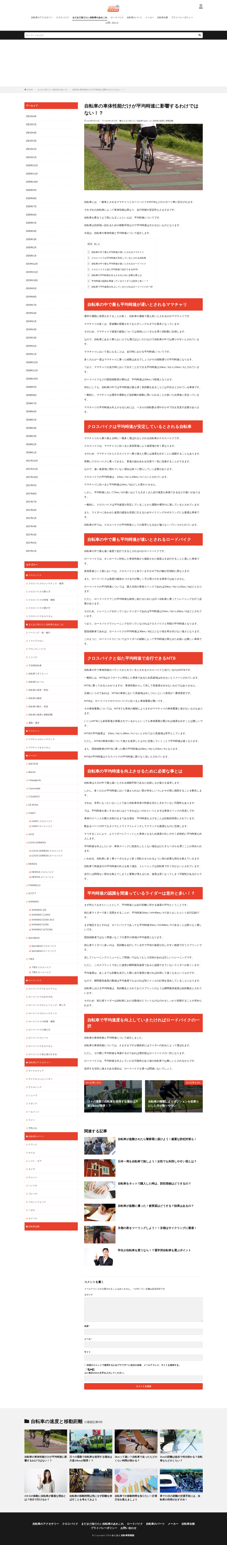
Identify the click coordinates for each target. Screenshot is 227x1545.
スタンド (32, 1091)
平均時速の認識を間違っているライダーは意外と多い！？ (117, 280)
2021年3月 (31, 140)
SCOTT (32, 884)
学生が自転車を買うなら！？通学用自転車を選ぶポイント (154, 1249)
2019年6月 (31, 310)
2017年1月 (31, 546)
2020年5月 (31, 221)
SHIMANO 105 (39, 900)
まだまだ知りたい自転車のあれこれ (89, 17)
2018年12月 (32, 359)
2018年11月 (32, 367)
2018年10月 (32, 375)
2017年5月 (31, 513)
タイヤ (31, 1156)
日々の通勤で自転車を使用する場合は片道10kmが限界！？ (90, 1458)
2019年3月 (31, 335)
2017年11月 (32, 465)
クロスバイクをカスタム (40, 610)
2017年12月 (32, 456)
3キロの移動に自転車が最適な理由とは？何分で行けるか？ (43, 1497)
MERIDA (32, 855)
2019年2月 (31, 343)
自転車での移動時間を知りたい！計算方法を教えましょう (136, 1497)
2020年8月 (31, 197)
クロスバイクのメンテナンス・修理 (46, 578)
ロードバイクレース (38, 1027)
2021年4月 (31, 132)
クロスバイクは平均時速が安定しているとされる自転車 (116, 257)
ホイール (32, 1205)
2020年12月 (32, 165)
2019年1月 (31, 351)
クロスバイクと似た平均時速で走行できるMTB (112, 269)
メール (88, 1338)
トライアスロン (36, 634)
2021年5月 (31, 124)
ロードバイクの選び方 (39, 1019)
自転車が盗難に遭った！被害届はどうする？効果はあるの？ (156, 1205)
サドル (31, 1140)
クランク (32, 1132)
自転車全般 (162, 17)
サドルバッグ (35, 1075)
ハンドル (32, 1173)
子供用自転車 (35, 659)
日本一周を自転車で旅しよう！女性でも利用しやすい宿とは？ (157, 1160)
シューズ (32, 1083)
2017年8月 (31, 489)
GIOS (31, 826)
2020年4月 (31, 229)
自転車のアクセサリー (42, 17)
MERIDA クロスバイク (43, 863)
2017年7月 (31, 497)
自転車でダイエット (38, 667)
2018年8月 (31, 392)
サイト (87, 1351)
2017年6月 (31, 505)
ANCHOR (33, 756)
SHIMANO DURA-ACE (43, 910)
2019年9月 (31, 286)
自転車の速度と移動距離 (163, 121)
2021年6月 (31, 116)
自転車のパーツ (134, 17)
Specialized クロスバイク (44, 936)
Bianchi (32, 764)
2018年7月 (31, 400)
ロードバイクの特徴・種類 (41, 1010)
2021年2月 (31, 148)
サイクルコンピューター (40, 1067)
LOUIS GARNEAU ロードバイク (47, 847)
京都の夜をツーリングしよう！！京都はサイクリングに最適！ (157, 1227)
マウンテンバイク (37, 643)
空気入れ (32, 1116)
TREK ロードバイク (41, 962)
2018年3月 (31, 432)
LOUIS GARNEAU (37, 834)
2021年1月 (31, 156)
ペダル (31, 1197)
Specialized (33, 928)
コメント (88, 1294)
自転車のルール (36, 675)
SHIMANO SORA (40, 915)
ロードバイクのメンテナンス (42, 1002)
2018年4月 (31, 424)
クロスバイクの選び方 (39, 602)
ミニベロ (32, 651)
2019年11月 (32, 270)
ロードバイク (117, 17)
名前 (87, 1325)
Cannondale (34, 780)
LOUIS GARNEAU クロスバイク (47, 842)
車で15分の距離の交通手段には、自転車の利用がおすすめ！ (181, 1497)
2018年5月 (31, 416)
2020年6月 (31, 213)
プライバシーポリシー (182, 17)
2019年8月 (31, 294)
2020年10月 (32, 181)
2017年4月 (31, 521)
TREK (31, 949)
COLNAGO (34, 789)
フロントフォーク (37, 1189)
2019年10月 (32, 278)
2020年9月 (31, 189)
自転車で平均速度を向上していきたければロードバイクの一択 (120, 286)
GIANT (32, 805)
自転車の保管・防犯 (38, 683)
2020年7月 (31, 205)
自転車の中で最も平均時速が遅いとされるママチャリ (115, 251)
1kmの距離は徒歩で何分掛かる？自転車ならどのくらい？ (181, 1458)
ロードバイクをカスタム (40, 1035)
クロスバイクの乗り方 (39, 586)
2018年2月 (31, 440)
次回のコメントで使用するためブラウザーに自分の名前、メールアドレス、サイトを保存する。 (134, 1364)
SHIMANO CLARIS (41, 905)
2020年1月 (31, 254)
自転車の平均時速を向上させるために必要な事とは (114, 274)
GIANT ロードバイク (42, 818)
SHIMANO (33, 892)
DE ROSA (33, 797)
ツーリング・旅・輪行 (39, 626)
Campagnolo (34, 772)
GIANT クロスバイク (42, 813)
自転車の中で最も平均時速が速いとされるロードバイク (116, 263)
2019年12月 (32, 262)
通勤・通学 (33, 716)
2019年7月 (31, 302)
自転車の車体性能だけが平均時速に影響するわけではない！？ (98, 89)
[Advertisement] (113, 63)
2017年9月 (31, 481)
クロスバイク (62, 17)
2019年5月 (31, 319)
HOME (30, 89)
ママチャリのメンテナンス (41, 732)
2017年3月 (31, 529)
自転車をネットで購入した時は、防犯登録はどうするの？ (154, 1183)
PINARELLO (34, 876)
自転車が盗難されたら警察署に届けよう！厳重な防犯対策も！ (157, 1138)
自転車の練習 (35, 691)
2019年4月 (31, 327)
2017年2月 (31, 538)
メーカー (149, 17)
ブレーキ (32, 1181)
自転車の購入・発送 (38, 699)
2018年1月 (31, 448)
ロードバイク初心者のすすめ (42, 1043)
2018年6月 (31, 408)
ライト (31, 1108)
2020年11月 (32, 173)
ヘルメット (33, 1100)
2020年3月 (31, 238)
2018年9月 (31, 383)
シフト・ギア (35, 1148)
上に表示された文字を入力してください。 (105, 1372)
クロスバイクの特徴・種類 (41, 594)
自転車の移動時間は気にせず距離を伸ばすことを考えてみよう (90, 1497)
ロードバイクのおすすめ (40, 986)
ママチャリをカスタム (39, 740)
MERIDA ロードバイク (43, 868)
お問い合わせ (112, 22)
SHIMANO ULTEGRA (42, 920)
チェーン (32, 1164)
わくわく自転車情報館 (123, 1533)
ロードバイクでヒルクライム (42, 978)
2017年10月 (32, 473)
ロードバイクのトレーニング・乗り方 (47, 994)
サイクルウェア (36, 1059)
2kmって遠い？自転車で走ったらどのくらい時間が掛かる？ (136, 1458)
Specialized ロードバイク (44, 941)
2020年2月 (31, 246)
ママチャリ (33, 724)
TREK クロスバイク (41, 957)
